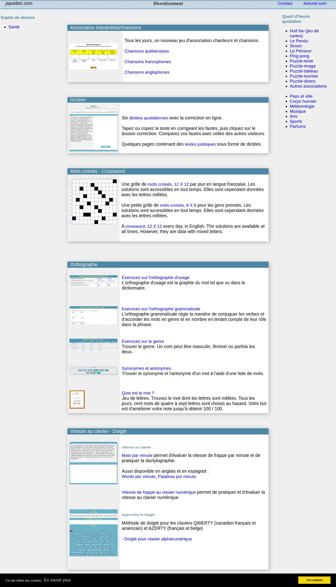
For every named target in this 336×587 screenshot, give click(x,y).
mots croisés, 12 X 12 (168, 184)
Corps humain (303, 101)
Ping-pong (299, 56)
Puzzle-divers (302, 81)
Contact (285, 3)
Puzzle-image (303, 66)
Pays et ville (301, 96)
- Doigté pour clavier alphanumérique (157, 538)
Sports (296, 121)
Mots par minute (137, 455)
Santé (14, 26)
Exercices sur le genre (143, 341)
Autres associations (308, 86)
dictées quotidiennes (148, 117)
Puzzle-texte (301, 61)
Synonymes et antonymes (146, 368)
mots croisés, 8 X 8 (178, 205)
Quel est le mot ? (138, 393)
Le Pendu (299, 40)
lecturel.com (315, 3)
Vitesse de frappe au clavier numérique (159, 492)
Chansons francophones (148, 61)
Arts (293, 116)
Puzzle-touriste (304, 76)
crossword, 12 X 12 (143, 226)
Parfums (298, 126)
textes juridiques (200, 144)
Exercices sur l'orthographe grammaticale (161, 308)
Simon (296, 45)
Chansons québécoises (147, 51)
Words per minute (138, 476)
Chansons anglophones (147, 72)
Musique (298, 111)
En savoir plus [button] (57, 580)
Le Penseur (301, 50)
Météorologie (302, 106)
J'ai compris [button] (314, 580)
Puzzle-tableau (304, 71)
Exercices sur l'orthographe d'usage (155, 277)
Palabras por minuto (177, 476)
